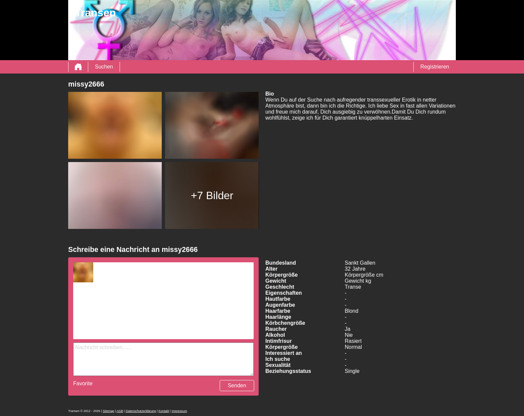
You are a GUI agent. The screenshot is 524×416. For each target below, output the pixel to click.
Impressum (179, 411)
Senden (237, 385)
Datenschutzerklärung (141, 411)
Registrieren (434, 67)
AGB (120, 411)
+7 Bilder (212, 195)
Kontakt (163, 411)
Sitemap (108, 411)
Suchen (104, 67)
